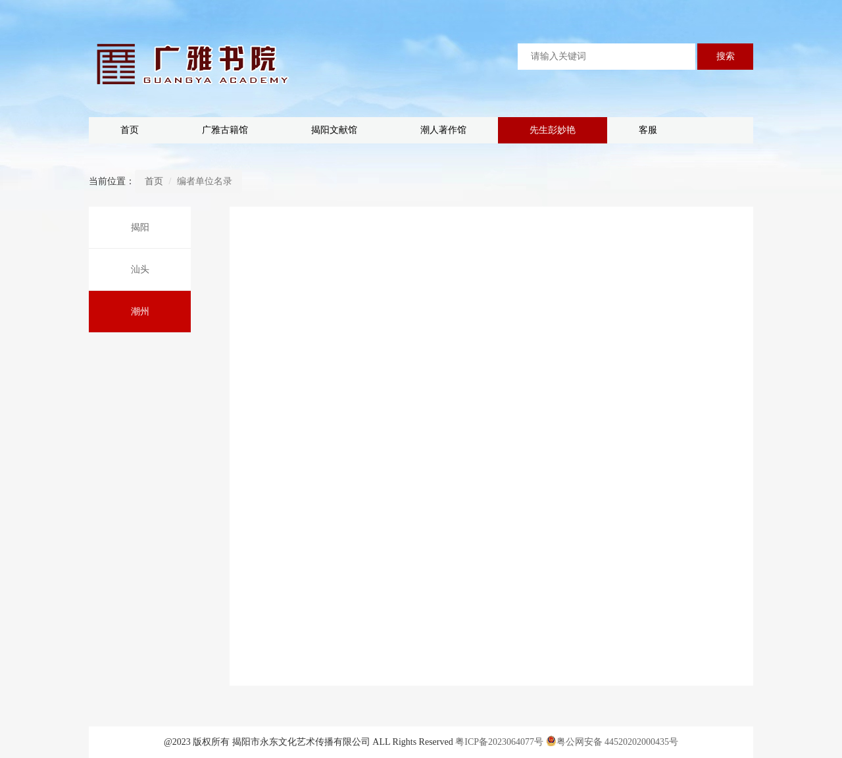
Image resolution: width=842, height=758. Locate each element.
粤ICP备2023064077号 (499, 742)
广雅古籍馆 (225, 130)
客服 (648, 130)
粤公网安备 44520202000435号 (612, 741)
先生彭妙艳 (553, 130)
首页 (129, 130)
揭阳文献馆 (334, 130)
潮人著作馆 (443, 130)
